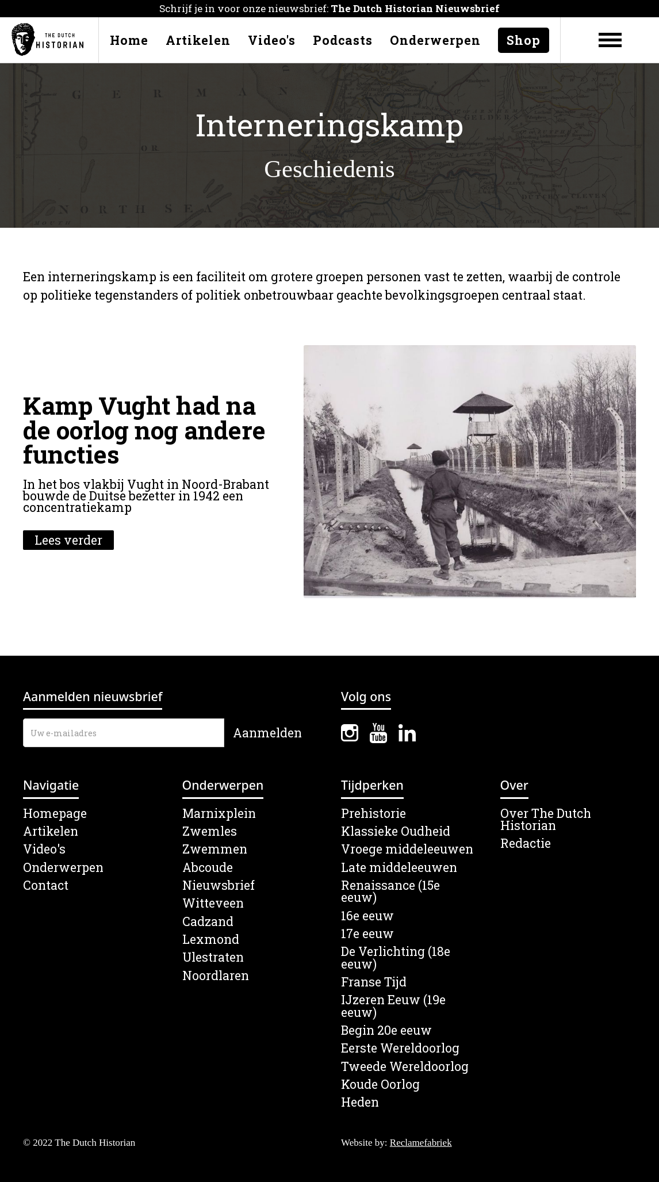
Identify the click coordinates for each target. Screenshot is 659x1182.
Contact (45, 885)
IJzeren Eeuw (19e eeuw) (393, 1006)
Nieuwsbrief (218, 885)
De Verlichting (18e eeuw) (395, 958)
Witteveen (213, 903)
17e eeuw (367, 934)
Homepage (55, 814)
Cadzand (207, 922)
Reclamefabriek (421, 1142)
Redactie (525, 843)
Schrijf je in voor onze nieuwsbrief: (329, 8)
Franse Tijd (374, 982)
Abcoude (207, 868)
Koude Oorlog (380, 1084)
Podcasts (343, 40)
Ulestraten (213, 957)
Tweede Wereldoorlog (405, 1067)
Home (129, 40)
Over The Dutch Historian (545, 820)
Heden (360, 1102)
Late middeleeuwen (399, 868)
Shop (524, 40)
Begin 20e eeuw (386, 1030)
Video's (272, 40)
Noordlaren (215, 976)
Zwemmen (214, 849)
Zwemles (209, 831)
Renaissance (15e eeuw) (390, 891)
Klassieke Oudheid (395, 831)
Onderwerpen (435, 40)
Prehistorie (373, 814)
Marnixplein (219, 814)
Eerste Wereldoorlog (400, 1048)
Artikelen (198, 40)
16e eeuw (367, 916)
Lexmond (210, 940)
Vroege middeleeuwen (407, 849)
